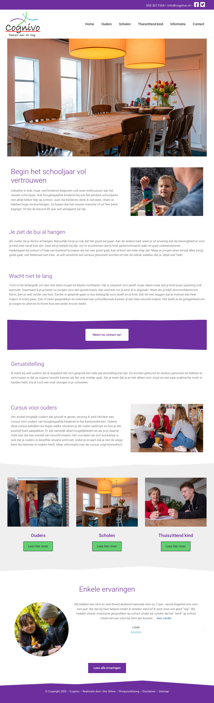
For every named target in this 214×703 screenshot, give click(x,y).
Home (89, 24)
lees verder (164, 618)
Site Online (109, 691)
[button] (9, 630)
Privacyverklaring (129, 691)
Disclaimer (149, 691)
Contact (198, 24)
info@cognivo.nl (178, 5)
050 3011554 (155, 5)
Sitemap (164, 691)
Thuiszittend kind (150, 24)
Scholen (125, 24)
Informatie (178, 24)
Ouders (106, 24)
